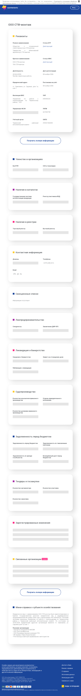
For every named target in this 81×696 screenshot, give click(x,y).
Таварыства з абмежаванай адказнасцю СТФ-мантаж (25, 51)
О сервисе (65, 671)
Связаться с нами (68, 681)
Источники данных (68, 674)
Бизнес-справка (67, 668)
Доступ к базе (66, 665)
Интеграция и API (68, 677)
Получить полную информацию (40, 141)
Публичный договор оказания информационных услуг (13, 689)
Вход (73, 7)
